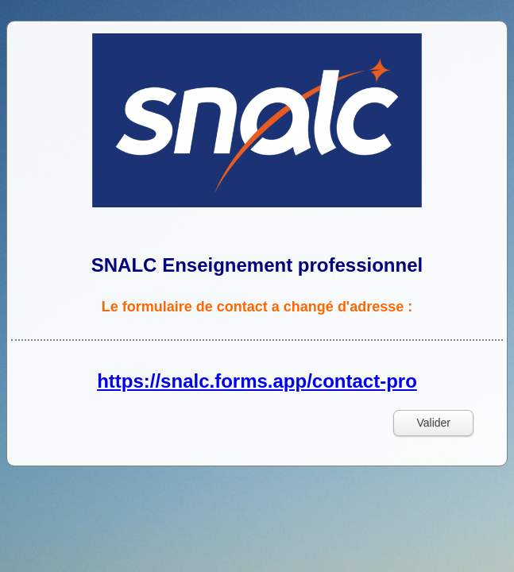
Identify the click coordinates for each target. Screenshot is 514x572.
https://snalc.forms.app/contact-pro (257, 381)
